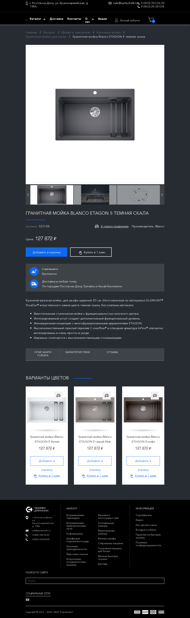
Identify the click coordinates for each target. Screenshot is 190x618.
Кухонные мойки (109, 32)
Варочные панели (77, 554)
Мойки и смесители (76, 32)
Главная (31, 32)
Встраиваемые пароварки (75, 516)
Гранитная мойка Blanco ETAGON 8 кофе (143, 439)
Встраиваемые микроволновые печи (76, 525)
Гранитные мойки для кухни (46, 36)
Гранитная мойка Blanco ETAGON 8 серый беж (95, 439)
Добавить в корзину (46, 252)
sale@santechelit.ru (125, 3)
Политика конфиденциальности (148, 544)
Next (163, 377)
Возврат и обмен (146, 529)
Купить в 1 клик (92, 252)
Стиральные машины (110, 543)
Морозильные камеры (106, 532)
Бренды (102, 563)
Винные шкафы (107, 538)
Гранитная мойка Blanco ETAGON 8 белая (46, 439)
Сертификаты (144, 515)
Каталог (49, 32)
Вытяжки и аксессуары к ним (108, 516)
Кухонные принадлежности (76, 548)
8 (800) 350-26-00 (152, 3)
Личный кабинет (130, 20)
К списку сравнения (115, 226)
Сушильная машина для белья (110, 550)
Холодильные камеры (106, 524)
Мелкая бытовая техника (108, 557)
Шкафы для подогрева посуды (77, 540)
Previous (152, 377)
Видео (139, 519)
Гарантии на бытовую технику (148, 536)
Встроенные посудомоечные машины (76, 561)
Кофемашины (74, 533)
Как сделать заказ (146, 524)
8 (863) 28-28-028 (152, 6)
